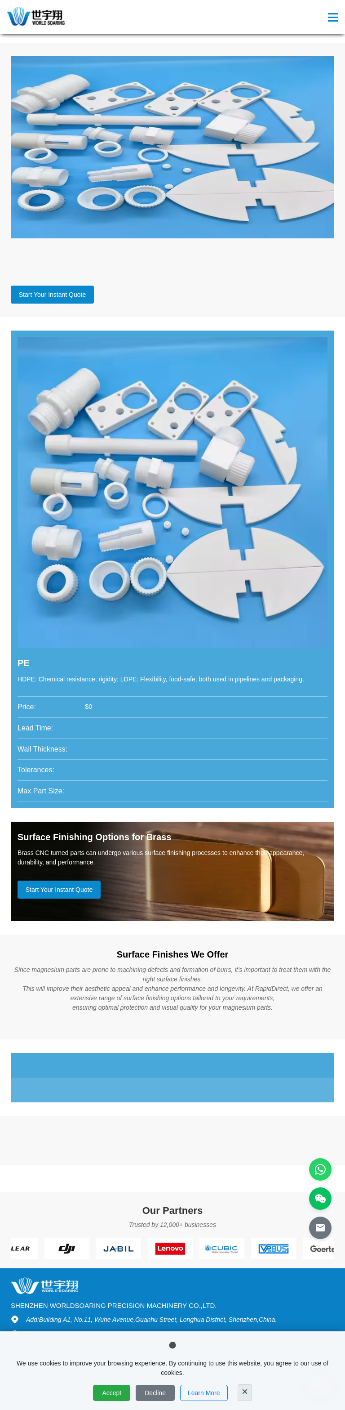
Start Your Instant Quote (52, 294)
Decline (155, 1393)
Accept (111, 1393)
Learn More (204, 1393)
